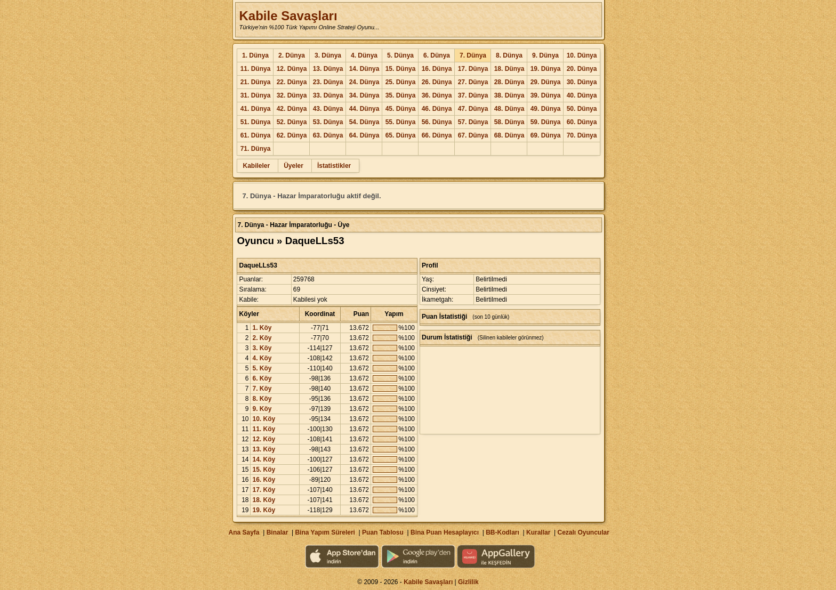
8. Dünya (509, 55)
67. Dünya (473, 135)
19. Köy (263, 510)
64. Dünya (364, 135)
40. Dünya (582, 95)
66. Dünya (437, 135)
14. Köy (263, 459)
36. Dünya (437, 95)
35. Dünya (400, 95)
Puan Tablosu (383, 532)
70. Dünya (582, 135)
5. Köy (261, 368)
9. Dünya (545, 55)
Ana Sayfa (243, 532)
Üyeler (293, 165)
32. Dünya (292, 95)
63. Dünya (328, 135)
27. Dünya (473, 82)
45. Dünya (400, 108)
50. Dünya (582, 108)
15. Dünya (400, 68)
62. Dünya (292, 135)
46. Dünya (437, 108)
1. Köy (261, 328)
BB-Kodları (502, 532)
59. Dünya (545, 122)
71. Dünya (255, 148)
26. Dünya (437, 82)
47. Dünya (473, 108)
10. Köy (263, 419)
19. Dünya (545, 68)
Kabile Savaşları (288, 16)
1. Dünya (255, 55)
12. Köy (263, 439)
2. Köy (261, 338)
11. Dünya (255, 68)
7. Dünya (473, 55)
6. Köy (261, 378)
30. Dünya (582, 82)
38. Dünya (509, 95)
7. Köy (261, 388)
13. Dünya (328, 68)
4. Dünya (364, 55)
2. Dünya (291, 55)
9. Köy (261, 409)
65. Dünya (400, 135)
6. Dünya (436, 55)
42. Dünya (292, 108)
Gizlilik (468, 582)
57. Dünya (473, 122)
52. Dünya (292, 122)
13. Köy (263, 449)
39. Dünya (545, 95)
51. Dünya (255, 122)
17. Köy (263, 490)
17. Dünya (473, 68)
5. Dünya (400, 55)
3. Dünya (328, 55)
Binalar (277, 532)
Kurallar (538, 532)
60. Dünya (582, 122)
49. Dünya (545, 108)
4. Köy (261, 358)
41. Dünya (255, 108)
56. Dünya (437, 122)
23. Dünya (328, 82)
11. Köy (263, 429)
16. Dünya (437, 68)
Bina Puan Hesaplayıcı (445, 532)
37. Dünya (473, 95)
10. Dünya (582, 55)
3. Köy (261, 348)
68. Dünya (509, 135)
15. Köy (263, 469)
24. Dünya (364, 82)
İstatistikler (334, 165)
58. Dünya (509, 122)
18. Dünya (509, 68)
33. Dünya (328, 95)
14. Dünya (364, 68)
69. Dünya (545, 135)
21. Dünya (255, 82)
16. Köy (263, 479)
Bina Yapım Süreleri (325, 532)
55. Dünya (400, 122)
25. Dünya (400, 82)
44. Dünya (364, 108)
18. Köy (263, 500)
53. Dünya (328, 122)
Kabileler (256, 165)
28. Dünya (509, 82)
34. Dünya (364, 95)
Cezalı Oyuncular (583, 532)
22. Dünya (292, 82)
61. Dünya (255, 135)
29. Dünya (545, 82)
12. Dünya (292, 68)
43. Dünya (328, 108)
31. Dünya (255, 95)
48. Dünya (509, 108)
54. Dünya (364, 122)
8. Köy (261, 398)
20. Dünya (582, 68)
